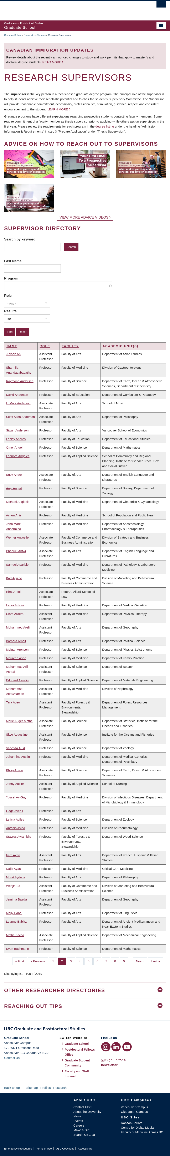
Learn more (57, 109)
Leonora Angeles (18, 456)
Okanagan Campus (134, 1111)
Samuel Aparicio (17, 564)
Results (10, 311)
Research (60, 1087)
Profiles (45, 1087)
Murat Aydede (15, 877)
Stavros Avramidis (18, 836)
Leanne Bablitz (16, 921)
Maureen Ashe (16, 658)
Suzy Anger (14, 474)
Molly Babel (14, 913)
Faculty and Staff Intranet (77, 1074)
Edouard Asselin (17, 680)
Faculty (70, 346)
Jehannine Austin (18, 756)
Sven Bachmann (17, 948)
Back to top (14, 1087)
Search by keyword (19, 239)
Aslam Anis (13, 515)
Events (78, 1121)
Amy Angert (14, 488)
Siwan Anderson (17, 430)
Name (11, 346)
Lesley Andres (16, 439)
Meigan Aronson (17, 649)
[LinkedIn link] (116, 1046)
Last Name (12, 261)
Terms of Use (44, 1148)
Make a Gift (81, 1130)
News (77, 1116)
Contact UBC (82, 1107)
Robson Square (132, 1123)
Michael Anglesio (18, 501)
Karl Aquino (14, 578)
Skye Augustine (16, 734)
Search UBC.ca (84, 1134)
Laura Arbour (15, 605)
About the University (87, 1111)
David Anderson (17, 394)
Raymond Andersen (20, 381)
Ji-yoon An (13, 354)
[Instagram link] (105, 1046)
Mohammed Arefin (18, 627)
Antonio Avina (15, 828)
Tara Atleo (13, 702)
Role (8, 295)
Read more (52, 62)
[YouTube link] (127, 1046)
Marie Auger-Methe (19, 721)
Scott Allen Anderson (20, 417)
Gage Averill (14, 811)
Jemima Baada (16, 899)
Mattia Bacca (15, 935)
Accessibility (85, 1148)
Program (11, 278)
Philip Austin (14, 770)
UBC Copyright (65, 1148)
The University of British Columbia (72, 8)
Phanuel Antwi (16, 551)
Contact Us (12, 1058)
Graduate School (12, 35)
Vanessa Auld (15, 748)
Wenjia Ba (13, 886)
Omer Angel (14, 447)
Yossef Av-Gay (16, 797)
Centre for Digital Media (137, 1127)
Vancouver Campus (134, 1107)
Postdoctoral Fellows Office (80, 1052)
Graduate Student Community (77, 1063)
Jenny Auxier (15, 783)
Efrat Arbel (13, 591)
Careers (78, 1125)
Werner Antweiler (18, 537)
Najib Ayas (13, 868)
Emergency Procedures (18, 1148)
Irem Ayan (13, 855)
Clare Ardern (15, 614)
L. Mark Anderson (18, 403)
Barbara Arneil (16, 641)
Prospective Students (35, 35)
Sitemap (32, 1087)
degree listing (105, 126)
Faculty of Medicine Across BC (142, 1132)
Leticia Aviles (15, 819)
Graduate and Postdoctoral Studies (85, 1029)
